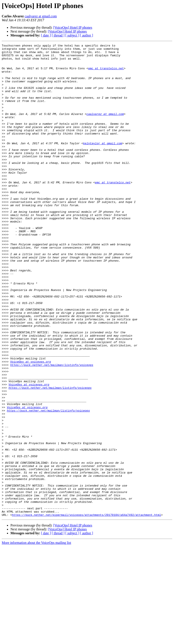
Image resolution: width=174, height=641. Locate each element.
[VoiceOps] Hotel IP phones (72, 27)
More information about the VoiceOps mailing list (36, 637)
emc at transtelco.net (106, 73)
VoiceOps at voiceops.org (30, 425)
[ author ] (86, 35)
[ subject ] (72, 35)
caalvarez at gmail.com (41, 16)
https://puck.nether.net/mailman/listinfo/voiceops (51, 429)
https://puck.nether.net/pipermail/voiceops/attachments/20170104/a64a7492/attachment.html (86, 609)
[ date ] (46, 35)
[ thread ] (58, 35)
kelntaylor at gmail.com (102, 163)
